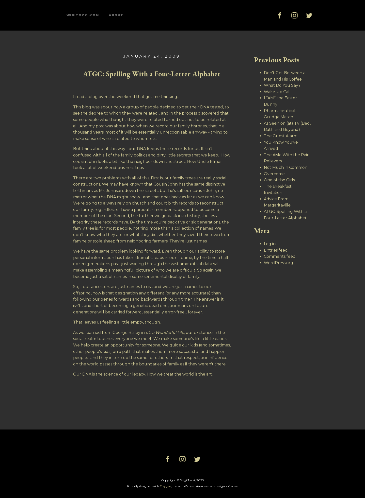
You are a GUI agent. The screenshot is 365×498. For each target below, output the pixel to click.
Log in (270, 243)
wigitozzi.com (82, 15)
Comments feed (280, 256)
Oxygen (165, 486)
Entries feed (276, 250)
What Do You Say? (282, 85)
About (116, 15)
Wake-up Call (277, 91)
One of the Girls (279, 180)
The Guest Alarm (281, 136)
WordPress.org (278, 262)
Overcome (274, 174)
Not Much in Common (285, 167)
